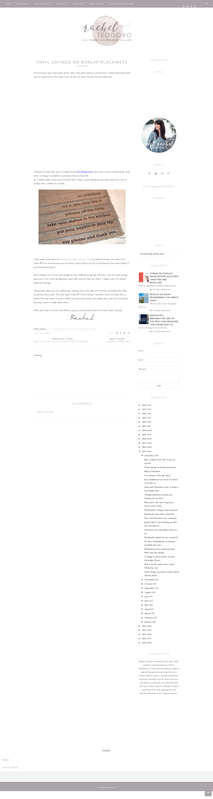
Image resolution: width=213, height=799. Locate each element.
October (149, 584)
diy (49, 329)
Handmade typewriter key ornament (161, 537)
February (149, 617)
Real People (23, 4)
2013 (144, 630)
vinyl (93, 329)
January (148, 621)
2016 (144, 447)
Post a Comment (45, 411)
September (150, 588)
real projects (62, 329)
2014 (144, 626)
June (147, 600)
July (147, 596)
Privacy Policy (10, 767)
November (150, 579)
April (147, 609)
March (148, 613)
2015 (144, 451)
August (148, 592)
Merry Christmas (152, 471)
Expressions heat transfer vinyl (76, 259)
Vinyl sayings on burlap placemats (160, 467)
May (147, 605)
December (150, 455)
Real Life (62, 4)
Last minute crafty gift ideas (157, 475)
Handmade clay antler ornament (159, 514)
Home (8, 4)
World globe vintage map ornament (160, 510)
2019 (144, 434)
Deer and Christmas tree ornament (160, 518)
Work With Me (96, 4)
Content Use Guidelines (121, 4)
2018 (144, 438)
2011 (144, 638)
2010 (144, 642)
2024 (144, 413)
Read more (165, 289)
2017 (144, 443)
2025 (144, 409)
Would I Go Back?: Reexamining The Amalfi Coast (164, 297)
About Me (78, 4)
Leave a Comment (42, 333)
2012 (144, 634)
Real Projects (43, 4)
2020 (144, 430)
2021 (144, 426)
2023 (144, 417)
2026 (144, 405)
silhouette (80, 329)
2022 (144, 422)
